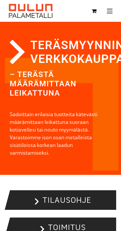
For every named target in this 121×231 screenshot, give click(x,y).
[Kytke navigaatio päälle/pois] (109, 10)
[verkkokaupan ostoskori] (94, 10)
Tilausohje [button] (67, 200)
